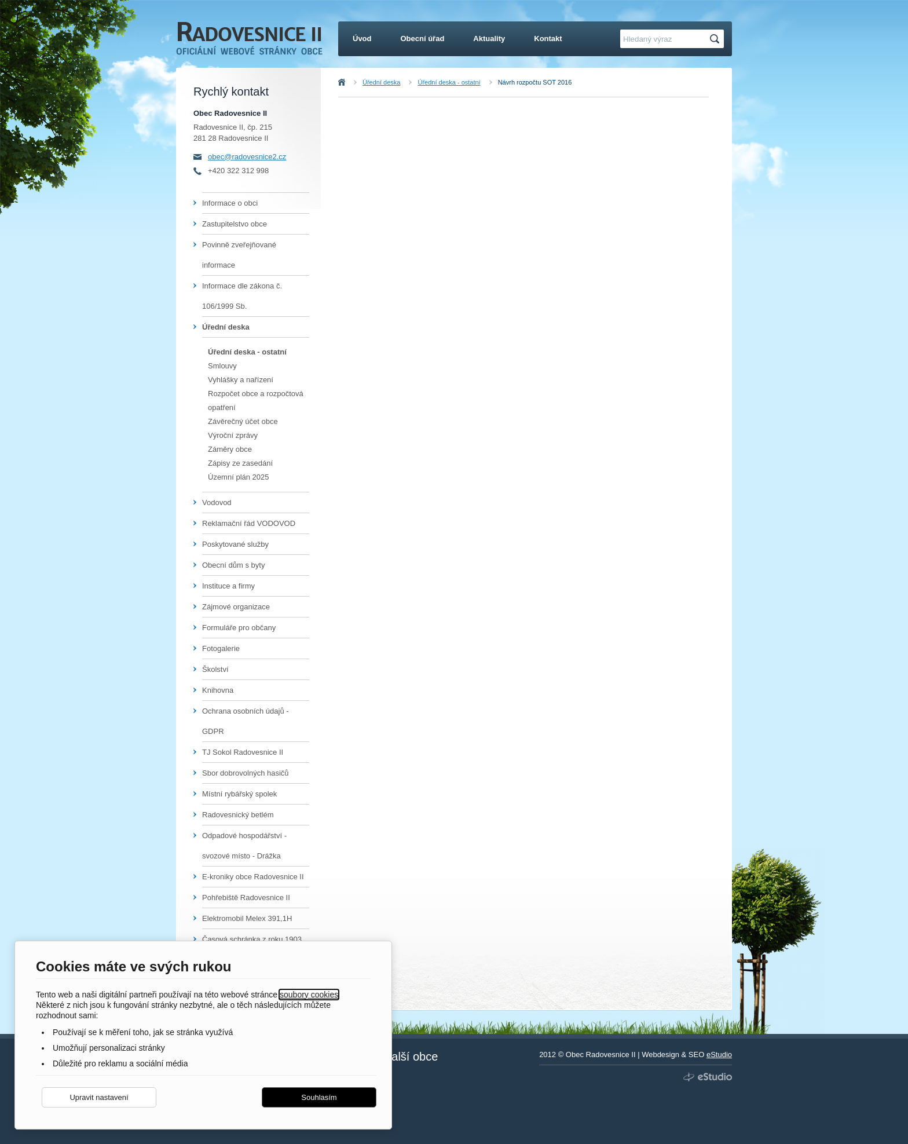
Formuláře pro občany (239, 627)
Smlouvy (222, 365)
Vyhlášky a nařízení (240, 379)
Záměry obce (230, 449)
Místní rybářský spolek (239, 794)
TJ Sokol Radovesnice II (242, 752)
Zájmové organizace (236, 606)
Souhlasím (318, 1097)
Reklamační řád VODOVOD (248, 523)
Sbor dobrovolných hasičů (245, 773)
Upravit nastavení (98, 1097)
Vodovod (217, 502)
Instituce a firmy (228, 586)
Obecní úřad (423, 38)
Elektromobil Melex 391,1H (247, 918)
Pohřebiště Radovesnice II (246, 897)
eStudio (719, 1054)
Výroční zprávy (233, 435)
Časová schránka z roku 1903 (252, 939)
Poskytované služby (235, 544)
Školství (215, 669)
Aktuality (489, 38)
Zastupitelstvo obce (234, 224)
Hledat (716, 39)
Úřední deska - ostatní (449, 82)
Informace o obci (230, 203)
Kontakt (548, 38)
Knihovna (217, 690)
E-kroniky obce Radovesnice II (253, 876)
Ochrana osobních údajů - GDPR (245, 721)
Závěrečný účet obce (243, 421)
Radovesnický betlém (238, 814)
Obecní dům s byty (233, 565)
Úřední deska (381, 82)
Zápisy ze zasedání (240, 463)
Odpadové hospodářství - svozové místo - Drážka (244, 845)
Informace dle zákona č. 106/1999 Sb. (242, 296)
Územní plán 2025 (238, 477)
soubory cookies (309, 994)
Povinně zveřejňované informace (239, 254)
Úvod (354, 82)
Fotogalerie (221, 648)
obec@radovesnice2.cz (247, 156)
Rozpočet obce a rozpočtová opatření (255, 400)
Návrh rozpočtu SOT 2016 (535, 82)
